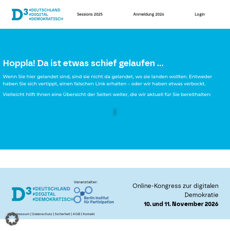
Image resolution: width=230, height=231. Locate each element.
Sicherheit (62, 214)
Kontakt (89, 214)
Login (200, 14)
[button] (114, 112)
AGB (76, 214)
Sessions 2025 (90, 14)
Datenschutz (42, 214)
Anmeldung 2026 (148, 14)
